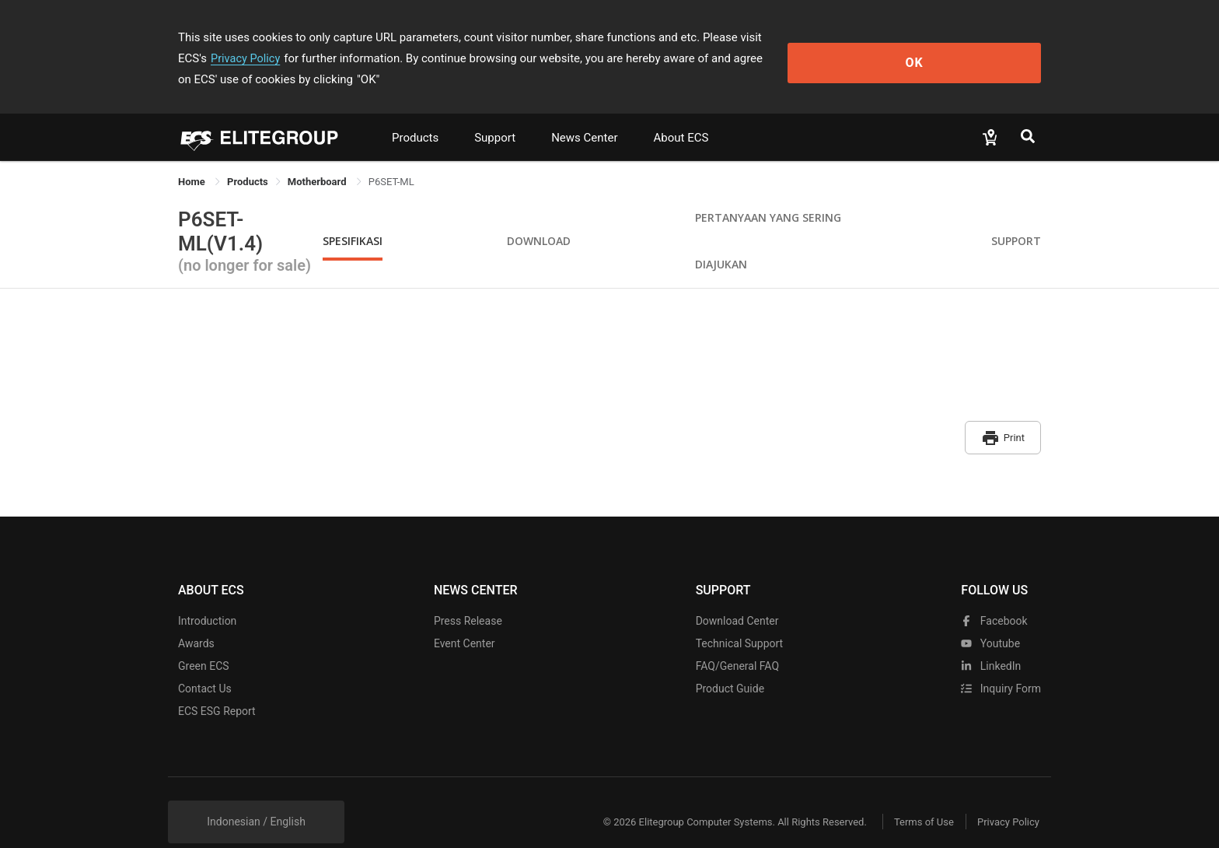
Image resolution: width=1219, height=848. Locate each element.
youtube (990, 617)
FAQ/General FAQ (737, 639)
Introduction (207, 594)
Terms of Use (912, 795)
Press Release (468, 594)
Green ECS (203, 639)
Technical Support (740, 617)
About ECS (680, 117)
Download (539, 219)
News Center (584, 117)
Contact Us (205, 662)
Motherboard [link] (318, 160)
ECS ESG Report (217, 684)
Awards (196, 617)
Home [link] (193, 160)
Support (494, 117)
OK (978, 47)
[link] (247, 160)
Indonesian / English (256, 795)
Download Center (737, 594)
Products (415, 117)
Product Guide (730, 662)
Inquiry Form (1001, 662)
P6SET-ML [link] (391, 160)
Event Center (464, 617)
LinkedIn (991, 639)
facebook (994, 594)
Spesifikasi (352, 219)
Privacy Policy (832, 37)
